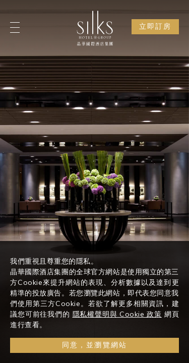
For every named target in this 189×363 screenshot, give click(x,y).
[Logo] (95, 28)
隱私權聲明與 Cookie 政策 (117, 315)
